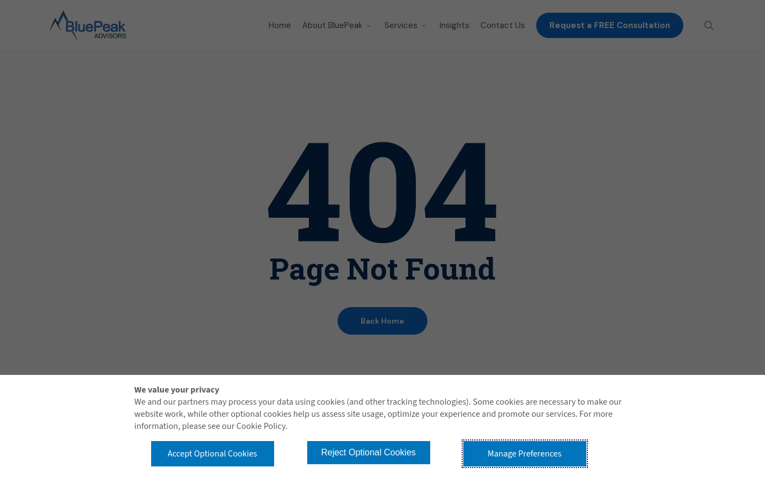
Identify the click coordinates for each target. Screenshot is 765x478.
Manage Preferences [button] (524, 454)
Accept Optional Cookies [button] (212, 454)
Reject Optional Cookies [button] (368, 452)
